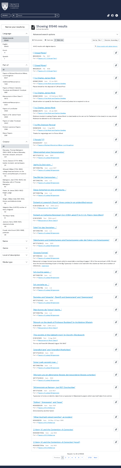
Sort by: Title (97, 40)
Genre (5, 248)
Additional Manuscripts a (11, 83)
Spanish (6, 57)
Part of (6, 65)
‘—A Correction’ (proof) (56, 442)
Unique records (8, 39)
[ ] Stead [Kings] (39, 53)
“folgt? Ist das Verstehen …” (45, 227)
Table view (59, 40)
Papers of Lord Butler (10, 109)
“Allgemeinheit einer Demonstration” (48, 152)
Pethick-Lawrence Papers (12, 128)
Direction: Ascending (111, 40)
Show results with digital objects (106, 46)
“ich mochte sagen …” (42, 272)
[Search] (36, 15)
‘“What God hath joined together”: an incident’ (53, 417)
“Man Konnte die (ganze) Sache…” (47, 310)
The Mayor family (8, 217)
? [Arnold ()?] (38, 139)
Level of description (11, 255)
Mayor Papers (7, 134)
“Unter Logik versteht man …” (45, 362)
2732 (90, 458)
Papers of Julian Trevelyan (12, 122)
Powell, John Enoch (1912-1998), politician (13, 232)
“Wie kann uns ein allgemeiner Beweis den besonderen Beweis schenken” (64, 375)
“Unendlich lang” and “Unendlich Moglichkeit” (52, 349)
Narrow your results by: (15, 27)
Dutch (6, 51)
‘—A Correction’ (53, 429)
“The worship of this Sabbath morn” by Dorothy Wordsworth (59, 335)
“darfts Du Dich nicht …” (43, 165)
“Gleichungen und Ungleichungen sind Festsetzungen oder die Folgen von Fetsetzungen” (71, 240)
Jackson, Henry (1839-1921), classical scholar (12, 224)
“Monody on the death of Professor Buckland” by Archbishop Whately (63, 322)
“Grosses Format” (40, 252)
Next (95, 458)
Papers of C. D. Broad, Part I (47, 58)
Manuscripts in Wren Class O (12, 97)
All (3, 69)
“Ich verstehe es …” (41, 284)
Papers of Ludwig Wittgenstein (48, 158)
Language (7, 33)
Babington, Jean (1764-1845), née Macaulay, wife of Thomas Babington (14, 183)
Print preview (37, 40)
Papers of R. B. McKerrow (46, 408)
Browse (5, 15)
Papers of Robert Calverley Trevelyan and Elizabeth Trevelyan (14, 90)
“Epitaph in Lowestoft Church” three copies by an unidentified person (62, 202)
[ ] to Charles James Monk (44, 78)
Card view (49, 40)
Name (5, 241)
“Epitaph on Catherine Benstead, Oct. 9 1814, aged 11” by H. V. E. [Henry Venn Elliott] (68, 215)
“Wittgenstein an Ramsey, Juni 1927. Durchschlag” (54, 387)
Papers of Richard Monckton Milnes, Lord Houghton (15, 75)
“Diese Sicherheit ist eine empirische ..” (49, 190)
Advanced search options (44, 34)
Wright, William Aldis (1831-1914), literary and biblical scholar (14, 201)
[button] (108, 15)
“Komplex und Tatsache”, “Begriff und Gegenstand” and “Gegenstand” (63, 297)
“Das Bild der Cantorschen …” (45, 177)
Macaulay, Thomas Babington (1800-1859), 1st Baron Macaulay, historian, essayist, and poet (14, 153)
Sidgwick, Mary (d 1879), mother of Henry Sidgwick (14, 209)
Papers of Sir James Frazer (12, 116)
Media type (7, 262)
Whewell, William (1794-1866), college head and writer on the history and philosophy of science (14, 172)
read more (45, 266)
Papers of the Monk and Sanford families (52, 84)
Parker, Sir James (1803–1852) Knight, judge (13, 192)
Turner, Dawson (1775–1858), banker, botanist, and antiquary (14, 163)
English (8, 45)
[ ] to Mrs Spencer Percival (44, 125)
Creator (6, 141)
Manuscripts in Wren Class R (48, 208)
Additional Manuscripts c (11, 103)
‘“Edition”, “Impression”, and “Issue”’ (48, 402)
